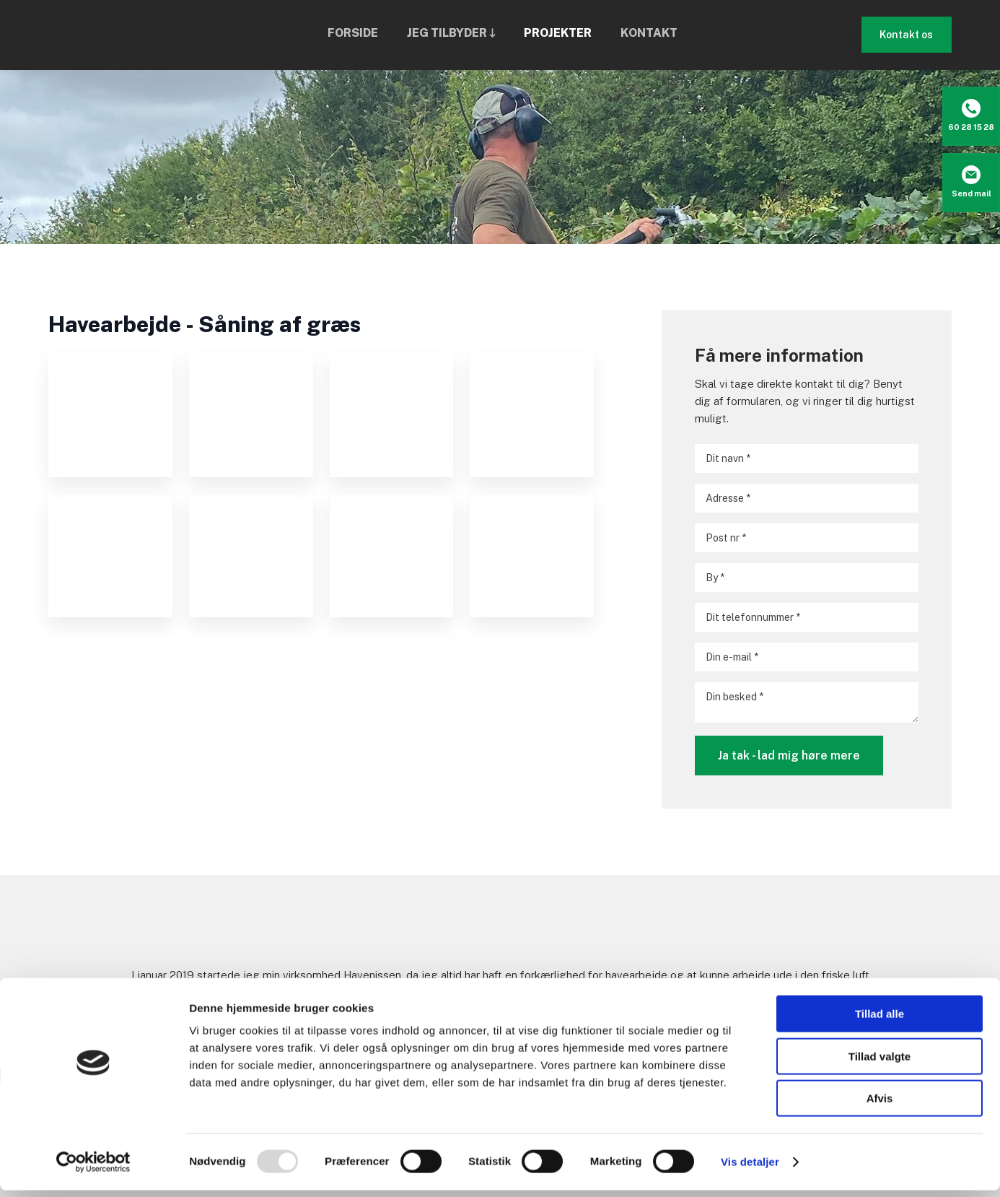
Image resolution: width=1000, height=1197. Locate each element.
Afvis (880, 1105)
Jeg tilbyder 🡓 (451, 33)
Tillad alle (879, 1020)
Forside (353, 33)
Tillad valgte (879, 1063)
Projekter (558, 33)
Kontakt (648, 33)
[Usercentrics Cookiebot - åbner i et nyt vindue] (93, 1169)
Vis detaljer (750, 1168)
